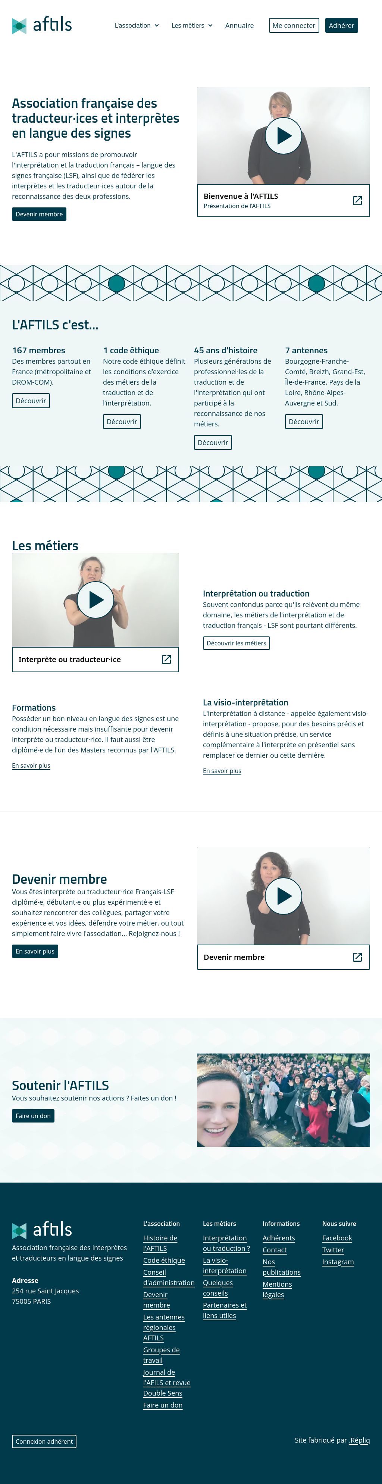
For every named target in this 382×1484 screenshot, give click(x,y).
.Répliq (359, 1440)
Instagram (338, 1261)
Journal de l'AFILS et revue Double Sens (167, 1382)
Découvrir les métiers (236, 643)
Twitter (333, 1249)
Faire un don (33, 1116)
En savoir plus (31, 765)
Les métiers (192, 25)
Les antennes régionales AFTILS (164, 1327)
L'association (137, 25)
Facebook (337, 1237)
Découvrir (31, 400)
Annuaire (239, 25)
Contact (275, 1249)
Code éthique (164, 1260)
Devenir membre (39, 214)
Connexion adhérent (44, 1441)
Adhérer (341, 25)
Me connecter (294, 25)
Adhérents (279, 1237)
